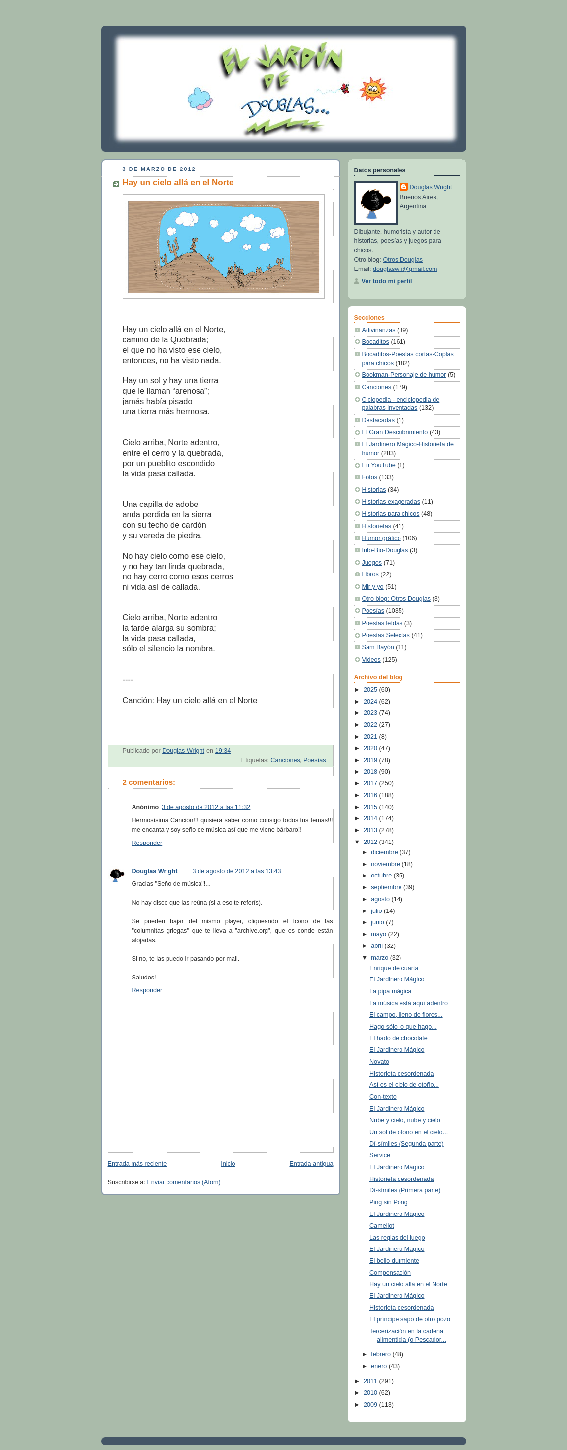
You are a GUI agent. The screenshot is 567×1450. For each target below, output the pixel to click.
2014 (371, 818)
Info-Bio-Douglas (385, 550)
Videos (371, 659)
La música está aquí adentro (408, 1003)
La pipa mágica (390, 991)
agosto (381, 899)
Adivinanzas (379, 330)
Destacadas (378, 420)
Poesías (314, 760)
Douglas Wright (155, 871)
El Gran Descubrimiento (395, 432)
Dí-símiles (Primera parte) (404, 1190)
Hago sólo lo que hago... (403, 1026)
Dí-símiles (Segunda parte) (406, 1143)
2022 (371, 724)
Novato (379, 1061)
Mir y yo (373, 586)
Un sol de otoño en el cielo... (408, 1132)
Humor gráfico (381, 538)
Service (379, 1155)
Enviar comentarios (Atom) (183, 1182)
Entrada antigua (311, 1163)
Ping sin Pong (388, 1202)
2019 (371, 760)
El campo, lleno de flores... (406, 1015)
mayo (379, 934)
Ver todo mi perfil (387, 281)
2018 (371, 771)
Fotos (370, 477)
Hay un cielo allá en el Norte (408, 1284)
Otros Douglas (403, 259)
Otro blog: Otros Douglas (396, 598)
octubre (382, 875)
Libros (370, 574)
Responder (147, 843)
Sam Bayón (378, 647)
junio (378, 922)
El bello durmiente (394, 1260)
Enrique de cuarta (394, 968)
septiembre (387, 887)
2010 (371, 1392)
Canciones (285, 760)
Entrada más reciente (137, 1163)
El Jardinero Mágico (396, 979)
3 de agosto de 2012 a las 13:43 (236, 871)
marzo (380, 957)
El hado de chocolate (398, 1038)
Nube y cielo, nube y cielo (404, 1120)
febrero (381, 1354)
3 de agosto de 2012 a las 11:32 (206, 807)
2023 (371, 712)
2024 (371, 701)
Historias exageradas (391, 501)
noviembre (386, 864)
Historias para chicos (391, 513)
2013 (371, 830)
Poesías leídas (382, 623)
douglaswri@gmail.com (405, 269)
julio (377, 911)
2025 (371, 689)
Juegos (372, 562)
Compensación (390, 1272)
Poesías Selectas (386, 635)
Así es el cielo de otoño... (404, 1084)
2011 (371, 1381)
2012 (371, 842)
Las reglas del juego (397, 1237)
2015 (371, 807)
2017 (371, 783)
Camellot (381, 1225)
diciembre (385, 852)
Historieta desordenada (401, 1073)
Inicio (228, 1163)
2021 (371, 736)
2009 (371, 1404)
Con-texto (383, 1096)
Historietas (377, 526)
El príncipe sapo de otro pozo (409, 1319)
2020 (371, 748)
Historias (374, 489)
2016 (371, 795)
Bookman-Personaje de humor (404, 374)
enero (380, 1366)
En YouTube (379, 465)
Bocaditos (375, 341)
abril (377, 946)
